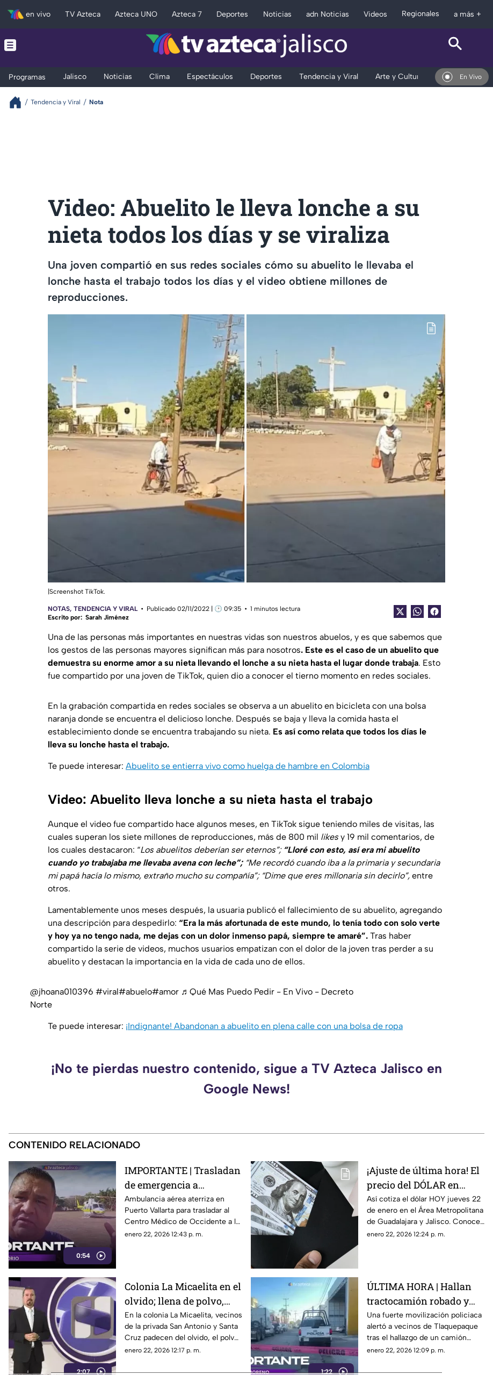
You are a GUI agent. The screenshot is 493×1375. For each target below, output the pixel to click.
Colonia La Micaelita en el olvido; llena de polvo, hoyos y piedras (183, 1293)
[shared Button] (417, 611)
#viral (107, 992)
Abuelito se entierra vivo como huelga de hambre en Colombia (247, 766)
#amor (165, 992)
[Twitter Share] (400, 611)
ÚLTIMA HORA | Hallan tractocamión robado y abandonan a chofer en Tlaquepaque (419, 1293)
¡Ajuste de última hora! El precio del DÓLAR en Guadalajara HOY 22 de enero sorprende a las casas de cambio (423, 1177)
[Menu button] (37, 45)
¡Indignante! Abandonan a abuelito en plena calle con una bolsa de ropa (264, 1026)
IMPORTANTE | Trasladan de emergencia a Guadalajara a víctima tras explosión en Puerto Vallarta (183, 1177)
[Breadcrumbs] (20, 102)
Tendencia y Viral (105, 609)
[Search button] (455, 45)
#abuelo (135, 992)
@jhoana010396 (61, 992)
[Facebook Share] (434, 611)
